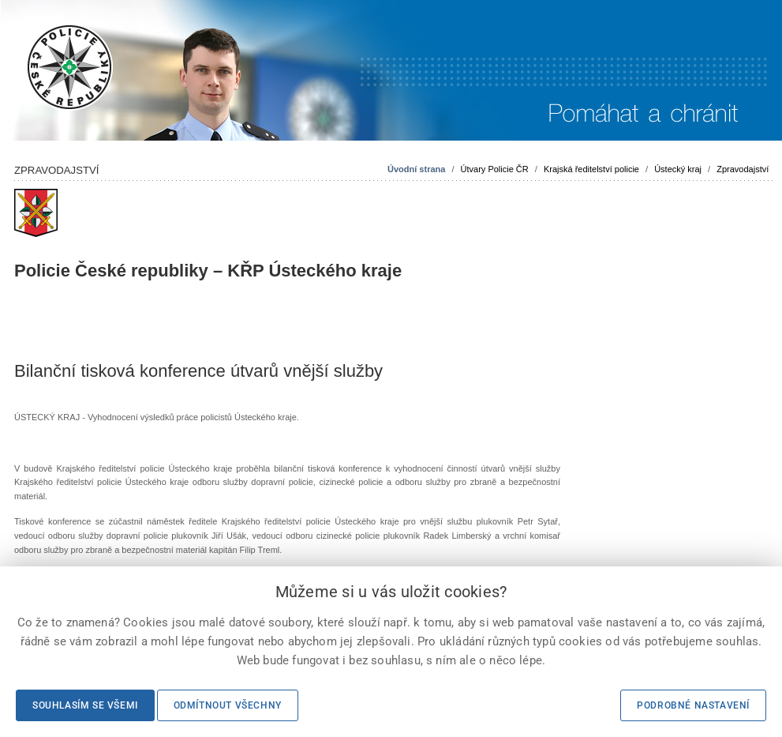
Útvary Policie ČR (495, 169)
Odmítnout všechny (228, 705)
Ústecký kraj (678, 169)
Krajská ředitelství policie (591, 169)
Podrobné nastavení (693, 705)
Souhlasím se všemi (85, 705)
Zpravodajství (743, 169)
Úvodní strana (416, 169)
